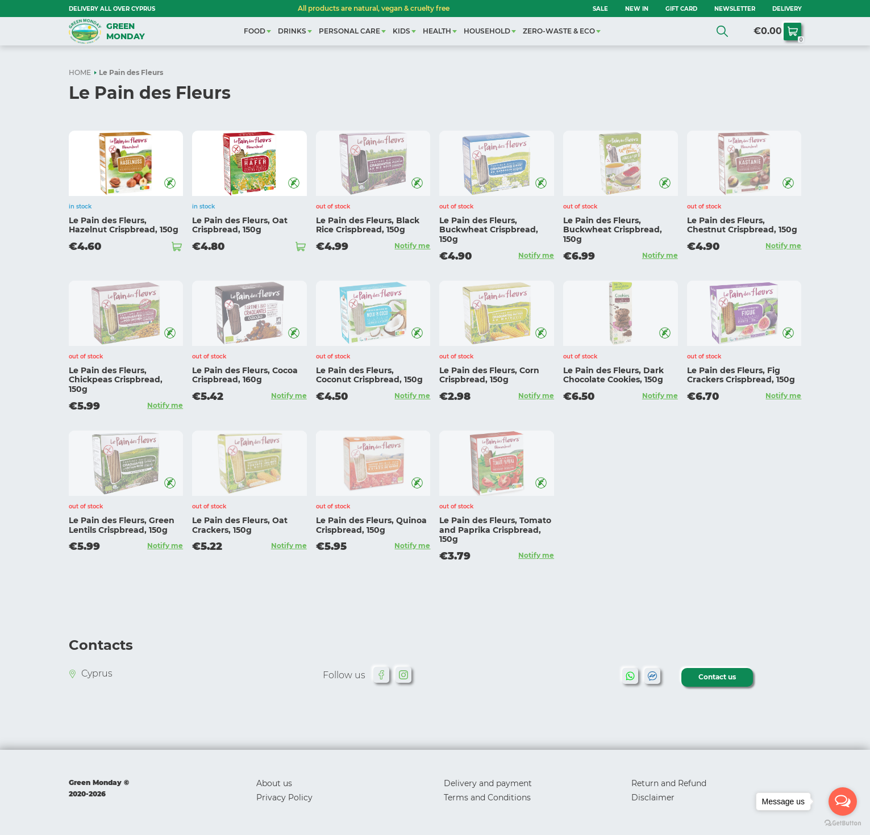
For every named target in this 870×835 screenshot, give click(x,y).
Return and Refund (668, 783)
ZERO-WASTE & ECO (559, 31)
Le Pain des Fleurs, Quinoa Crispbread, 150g (371, 525)
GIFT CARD (681, 8)
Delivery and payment (488, 783)
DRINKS (292, 31)
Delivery (787, 8)
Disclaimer (653, 797)
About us (274, 783)
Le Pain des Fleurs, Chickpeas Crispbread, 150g (116, 380)
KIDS (401, 31)
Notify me (412, 245)
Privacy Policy (284, 797)
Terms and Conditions (487, 797)
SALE (600, 8)
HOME (80, 72)
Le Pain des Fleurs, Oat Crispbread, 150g (240, 225)
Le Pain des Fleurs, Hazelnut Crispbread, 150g (123, 225)
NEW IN (636, 8)
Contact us (717, 677)
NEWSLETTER (734, 8)
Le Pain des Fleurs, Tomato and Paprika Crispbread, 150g (495, 530)
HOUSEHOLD (487, 31)
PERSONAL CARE (349, 31)
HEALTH (437, 31)
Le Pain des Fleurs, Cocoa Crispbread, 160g (245, 375)
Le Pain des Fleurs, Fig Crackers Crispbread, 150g (741, 375)
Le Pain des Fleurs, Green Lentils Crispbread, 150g (121, 525)
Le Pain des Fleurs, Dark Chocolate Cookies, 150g (613, 375)
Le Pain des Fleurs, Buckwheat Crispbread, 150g (488, 230)
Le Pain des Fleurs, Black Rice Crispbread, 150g (367, 225)
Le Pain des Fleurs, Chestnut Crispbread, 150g (742, 225)
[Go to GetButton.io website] (843, 823)
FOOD (254, 31)
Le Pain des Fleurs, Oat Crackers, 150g (240, 525)
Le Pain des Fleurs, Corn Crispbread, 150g (489, 375)
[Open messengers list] (843, 801)
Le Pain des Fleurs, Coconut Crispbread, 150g (369, 375)
